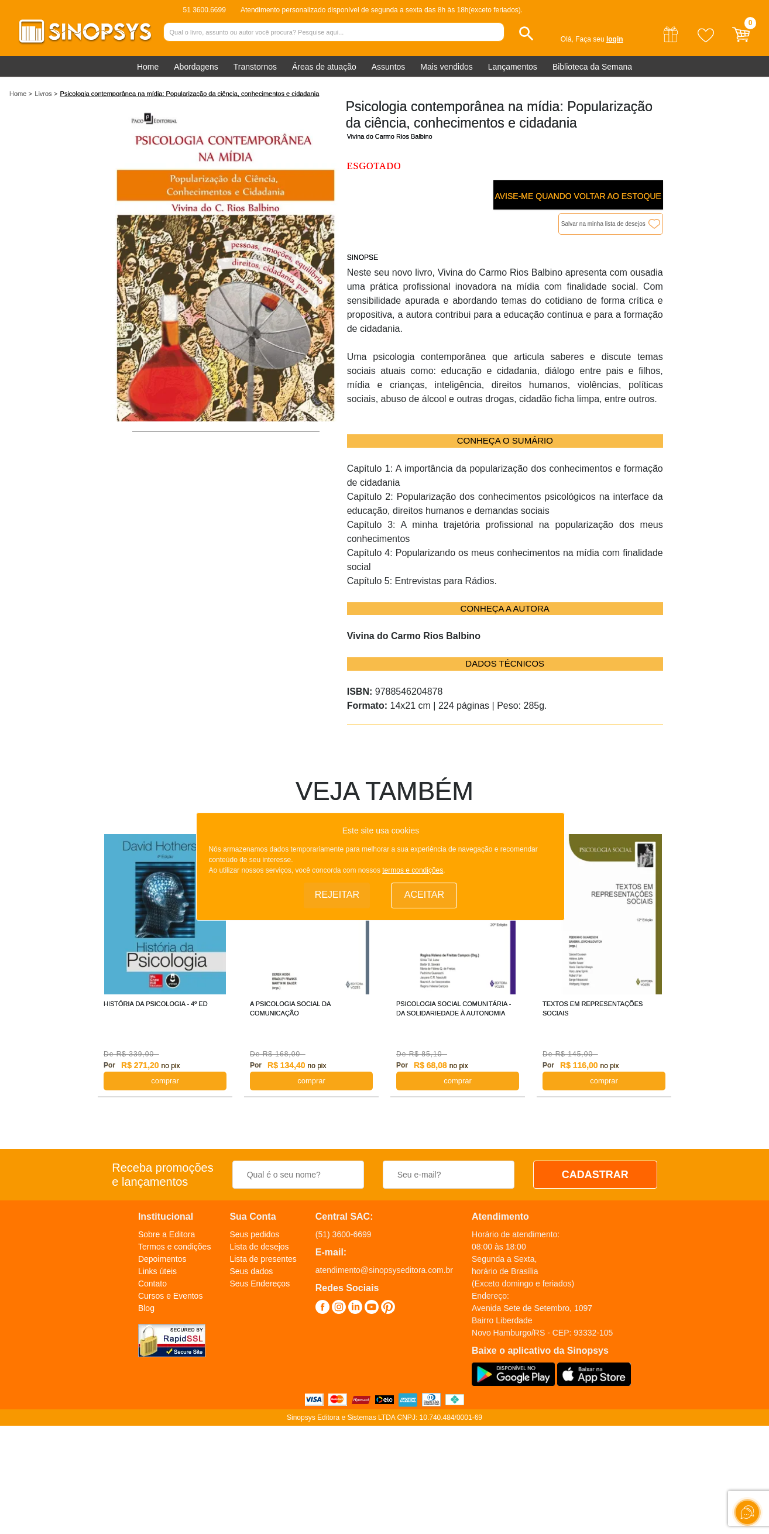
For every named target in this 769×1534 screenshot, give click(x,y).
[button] (526, 33)
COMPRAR (165, 1080)
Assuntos (389, 66)
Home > (20, 93)
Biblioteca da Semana (592, 66)
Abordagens (196, 66)
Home (148, 66)
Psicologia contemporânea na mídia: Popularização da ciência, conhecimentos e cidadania (190, 93)
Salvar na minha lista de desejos (603, 224)
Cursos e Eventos (170, 1295)
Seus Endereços (259, 1283)
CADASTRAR (595, 1174)
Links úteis (157, 1271)
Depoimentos (162, 1259)
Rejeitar (337, 895)
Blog (146, 1308)
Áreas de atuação (324, 66)
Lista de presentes (262, 1259)
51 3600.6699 (204, 10)
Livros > (46, 93)
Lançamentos (512, 66)
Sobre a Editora (166, 1234)
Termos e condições (174, 1246)
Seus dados (251, 1271)
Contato (152, 1283)
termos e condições (412, 870)
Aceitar (424, 895)
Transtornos (255, 66)
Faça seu (599, 39)
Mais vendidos (446, 66)
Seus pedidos (254, 1234)
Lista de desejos (259, 1246)
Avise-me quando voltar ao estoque (578, 196)
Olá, (567, 39)
